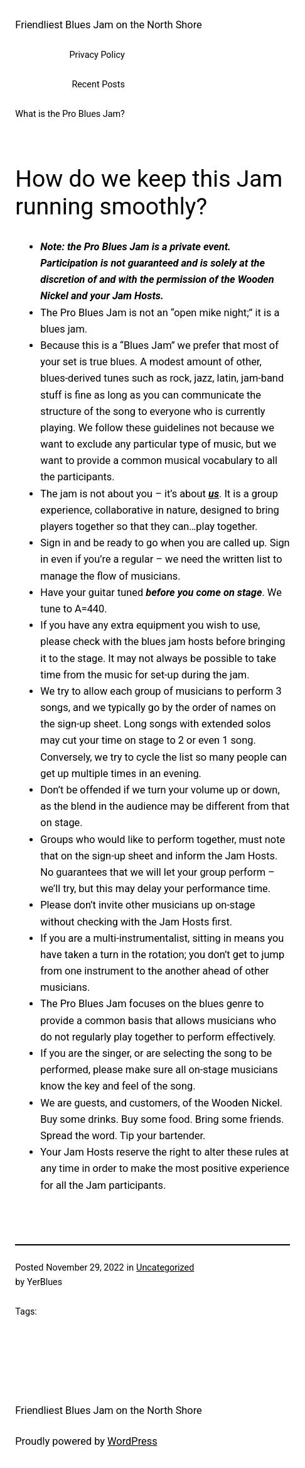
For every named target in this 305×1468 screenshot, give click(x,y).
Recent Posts (98, 84)
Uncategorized (165, 1267)
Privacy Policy (96, 55)
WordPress (132, 1441)
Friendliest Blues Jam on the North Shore (108, 25)
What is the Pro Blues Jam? (70, 114)
